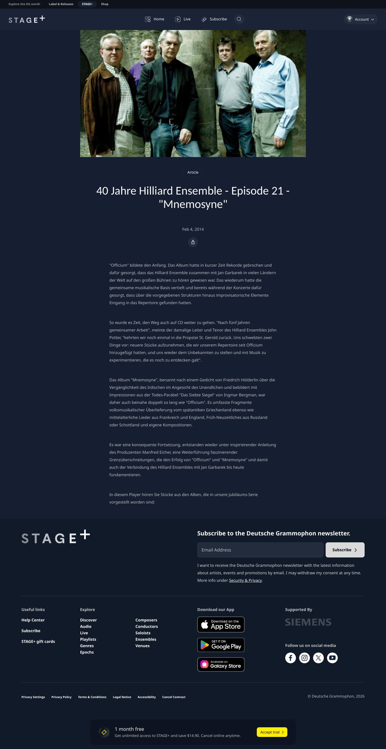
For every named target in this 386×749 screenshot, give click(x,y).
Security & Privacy (246, 580)
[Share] (193, 242)
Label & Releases (61, 4)
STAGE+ (87, 4)
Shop (104, 4)
